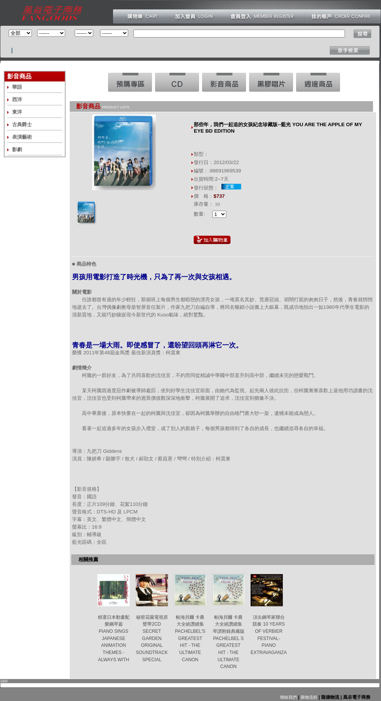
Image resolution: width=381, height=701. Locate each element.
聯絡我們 (288, 697)
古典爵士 (22, 124)
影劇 (17, 149)
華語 (17, 87)
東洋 (17, 112)
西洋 (17, 99)
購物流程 (308, 697)
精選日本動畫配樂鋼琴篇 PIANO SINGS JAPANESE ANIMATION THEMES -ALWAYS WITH (114, 638)
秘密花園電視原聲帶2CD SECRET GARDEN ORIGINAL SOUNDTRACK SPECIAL (152, 638)
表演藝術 (22, 137)
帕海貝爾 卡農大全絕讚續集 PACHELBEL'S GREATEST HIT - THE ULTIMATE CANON (190, 638)
